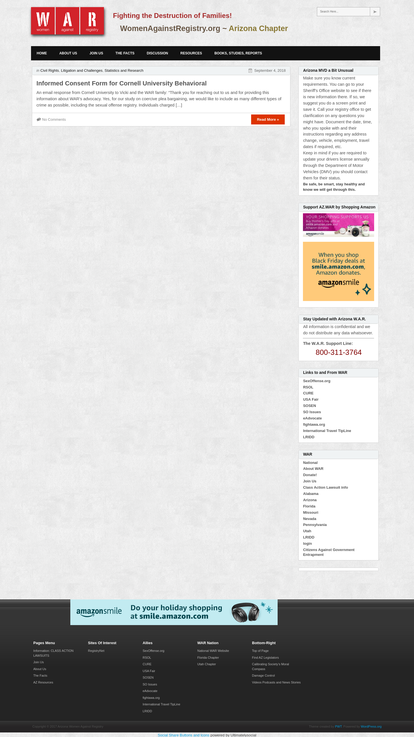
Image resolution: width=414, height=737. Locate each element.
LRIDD (308, 437)
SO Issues (312, 412)
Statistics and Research (124, 70)
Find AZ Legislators (265, 657)
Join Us (96, 53)
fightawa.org (314, 424)
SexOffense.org (316, 381)
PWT (338, 726)
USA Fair (310, 399)
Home (42, 53)
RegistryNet (96, 650)
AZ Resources (43, 682)
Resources (191, 53)
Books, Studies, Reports (238, 53)
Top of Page (260, 650)
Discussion (157, 53)
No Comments (54, 119)
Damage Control (263, 675)
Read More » (268, 119)
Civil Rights (49, 70)
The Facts (125, 53)
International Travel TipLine (327, 431)
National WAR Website (213, 650)
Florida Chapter (208, 657)
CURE (308, 393)
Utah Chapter (206, 664)
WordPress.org (371, 726)
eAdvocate (312, 418)
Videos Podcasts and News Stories (276, 682)
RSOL (308, 387)
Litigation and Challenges (82, 70)
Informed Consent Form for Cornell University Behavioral (121, 83)
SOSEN (309, 406)
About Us (68, 53)
